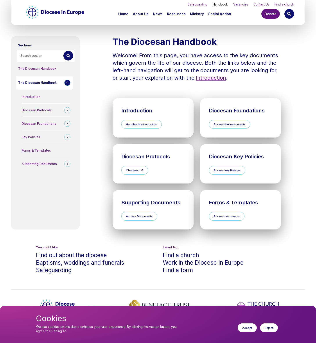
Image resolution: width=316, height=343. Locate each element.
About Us (141, 14)
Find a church (284, 4)
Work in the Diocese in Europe (203, 262)
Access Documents (139, 216)
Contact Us (261, 4)
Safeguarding (197, 4)
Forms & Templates (36, 150)
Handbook (220, 4)
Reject (269, 330)
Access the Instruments (230, 124)
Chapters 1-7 (135, 170)
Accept (247, 330)
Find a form (178, 270)
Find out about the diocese (71, 255)
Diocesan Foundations (39, 123)
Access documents (227, 216)
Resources (176, 14)
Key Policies (31, 137)
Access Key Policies (227, 170)
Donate (270, 14)
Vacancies (240, 4)
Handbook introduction (141, 124)
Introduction (31, 97)
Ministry (197, 14)
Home (123, 14)
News (158, 14)
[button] (141, 14)
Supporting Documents (39, 164)
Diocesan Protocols (37, 110)
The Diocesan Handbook (37, 68)
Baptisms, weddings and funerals (80, 262)
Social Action (219, 14)
